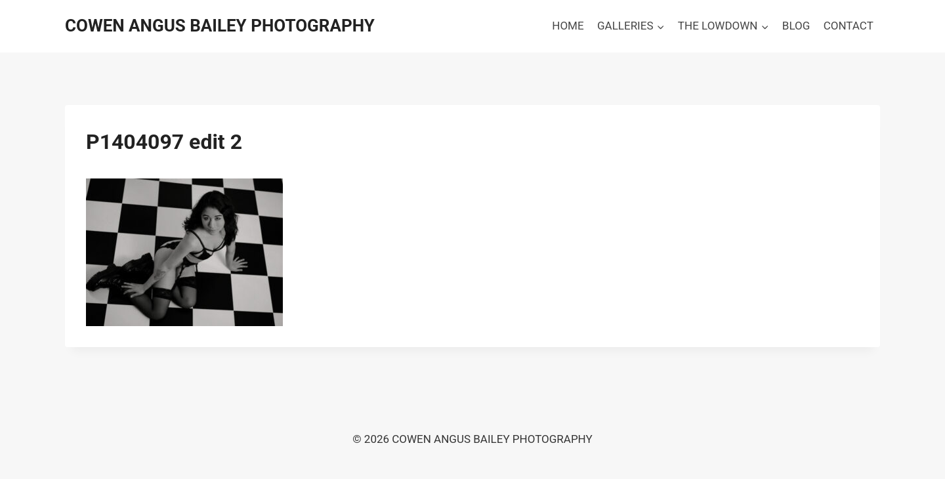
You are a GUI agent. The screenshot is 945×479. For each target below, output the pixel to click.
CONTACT (848, 25)
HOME (567, 25)
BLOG (796, 25)
